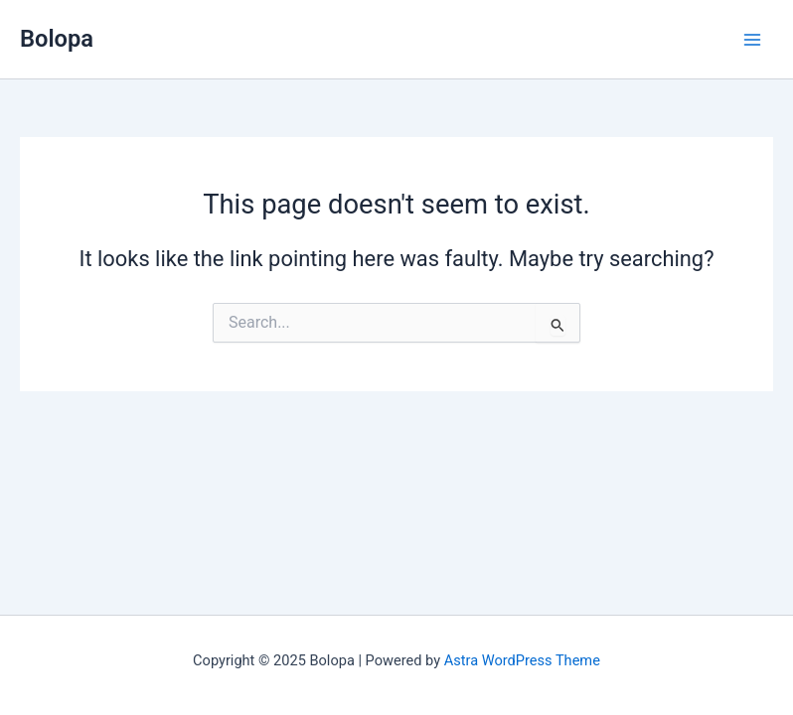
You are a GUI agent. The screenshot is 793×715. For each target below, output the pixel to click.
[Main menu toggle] (752, 40)
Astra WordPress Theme (522, 660)
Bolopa (56, 39)
